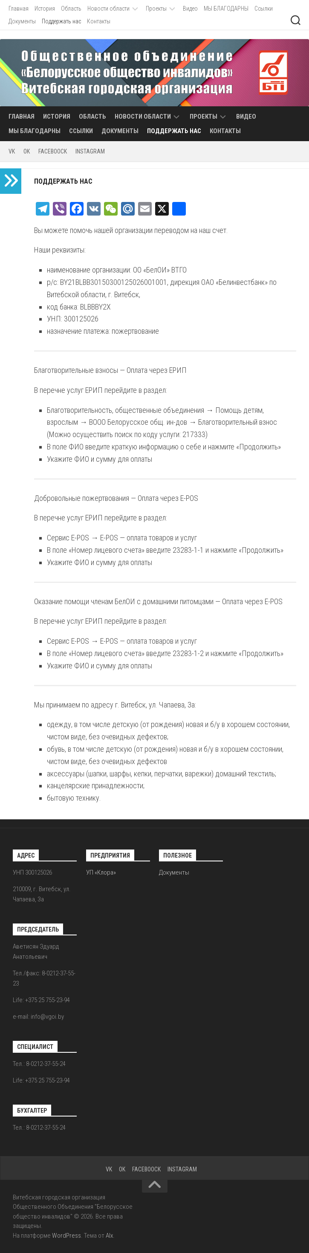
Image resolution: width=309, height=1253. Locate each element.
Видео (190, 8)
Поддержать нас (61, 21)
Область (71, 8)
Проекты (156, 8)
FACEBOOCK (52, 151)
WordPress (66, 1235)
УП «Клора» (101, 872)
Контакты (98, 21)
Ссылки (263, 8)
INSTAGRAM (90, 151)
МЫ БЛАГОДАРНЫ (226, 8)
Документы (22, 21)
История (45, 8)
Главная (19, 8)
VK (12, 151)
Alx (109, 1235)
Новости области (108, 8)
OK (26, 151)
